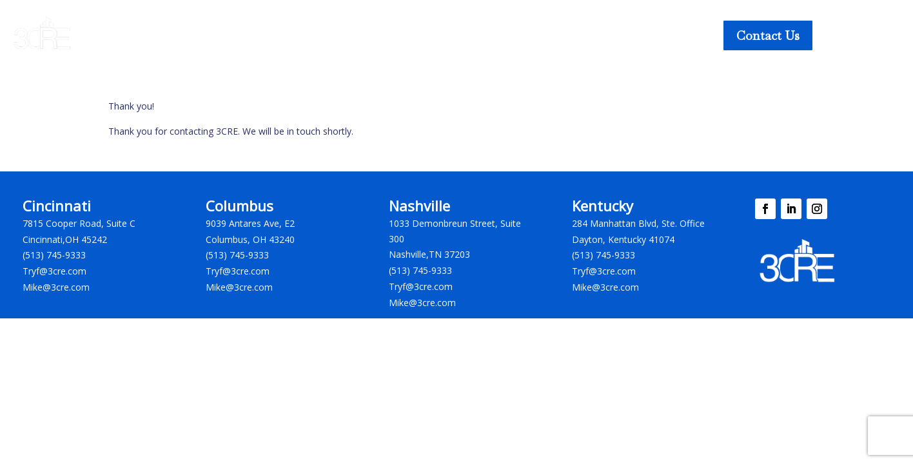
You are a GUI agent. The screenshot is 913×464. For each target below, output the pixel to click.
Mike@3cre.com (56, 287)
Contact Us (768, 35)
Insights (455, 34)
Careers (619, 34)
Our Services (136, 34)
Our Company (539, 34)
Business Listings (364, 34)
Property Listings (250, 34)
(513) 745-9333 (54, 255)
